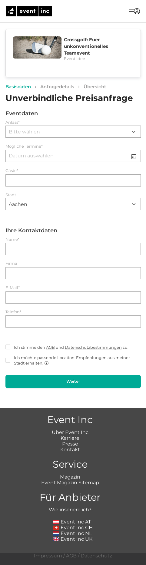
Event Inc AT (72, 522)
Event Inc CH (73, 527)
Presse (70, 444)
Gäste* (11, 170)
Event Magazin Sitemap (70, 483)
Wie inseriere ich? (70, 510)
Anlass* (12, 122)
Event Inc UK (72, 539)
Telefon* (13, 312)
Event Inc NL (72, 533)
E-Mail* (12, 287)
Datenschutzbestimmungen (93, 347)
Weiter (73, 381)
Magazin (70, 477)
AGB (50, 347)
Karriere (70, 438)
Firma (11, 263)
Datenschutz (96, 556)
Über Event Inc (70, 432)
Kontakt (70, 449)
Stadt (10, 195)
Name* (12, 239)
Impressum (48, 556)
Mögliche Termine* (24, 146)
